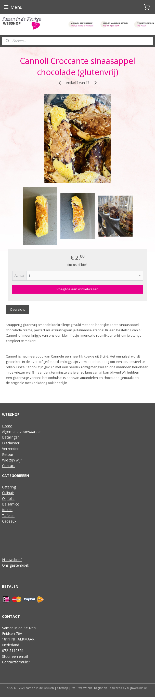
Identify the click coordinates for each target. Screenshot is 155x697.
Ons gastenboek (15, 565)
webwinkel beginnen (93, 688)
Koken (7, 509)
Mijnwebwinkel (137, 688)
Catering (9, 487)
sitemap (62, 688)
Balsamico (10, 504)
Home (7, 425)
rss (73, 688)
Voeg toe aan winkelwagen (77, 289)
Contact (8, 465)
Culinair (8, 492)
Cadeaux (9, 521)
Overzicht (17, 309)
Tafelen (8, 515)
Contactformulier (16, 662)
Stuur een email (15, 656)
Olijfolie (8, 498)
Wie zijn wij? (12, 460)
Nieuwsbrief (12, 559)
